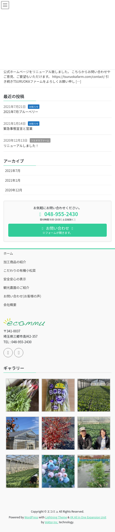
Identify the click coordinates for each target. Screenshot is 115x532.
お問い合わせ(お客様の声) (22, 296)
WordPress (31, 517)
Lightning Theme (56, 517)
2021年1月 (13, 180)
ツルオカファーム (40, 140)
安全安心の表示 (14, 279)
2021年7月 (13, 170)
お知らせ (33, 106)
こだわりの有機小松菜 (19, 270)
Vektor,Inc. (51, 522)
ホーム (8, 253)
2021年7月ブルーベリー (20, 111)
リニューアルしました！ (21, 145)
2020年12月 (13, 190)
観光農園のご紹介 (16, 287)
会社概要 (9, 304)
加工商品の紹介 (14, 262)
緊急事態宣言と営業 (17, 128)
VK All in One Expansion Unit (88, 517)
